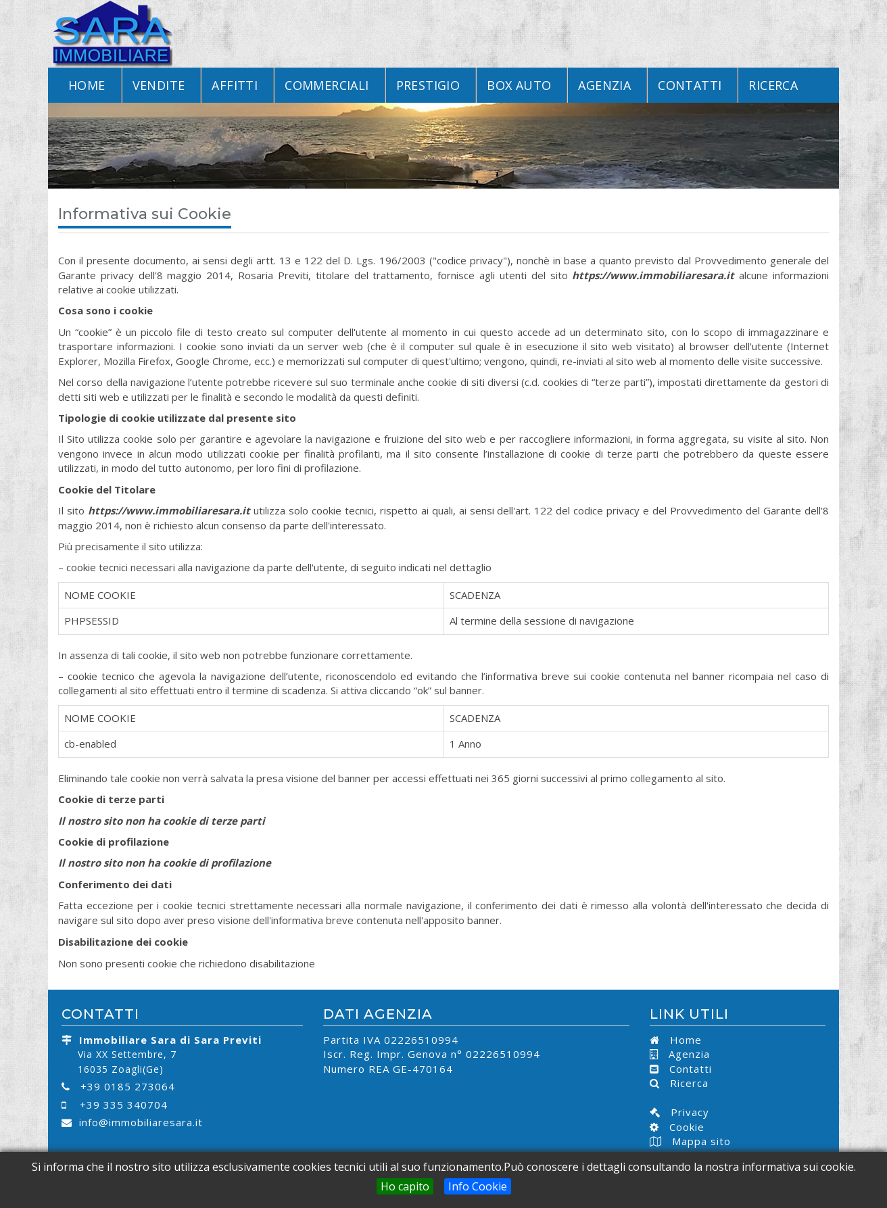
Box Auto (519, 85)
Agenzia (604, 85)
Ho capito (405, 1186)
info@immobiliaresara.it (141, 1122)
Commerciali (326, 85)
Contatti (689, 85)
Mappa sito (700, 1141)
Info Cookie (477, 1186)
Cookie (681, 1127)
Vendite (159, 85)
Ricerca (773, 85)
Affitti (235, 85)
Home (86, 85)
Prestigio (428, 85)
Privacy (685, 1112)
